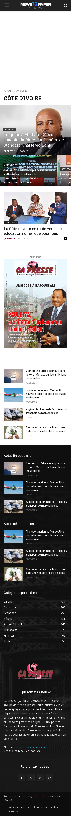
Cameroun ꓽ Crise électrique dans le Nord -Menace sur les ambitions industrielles (46, 374)
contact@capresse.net (33, 747)
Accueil (7, 90)
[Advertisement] (35, 47)
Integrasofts (39, 796)
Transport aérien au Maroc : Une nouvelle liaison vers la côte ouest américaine (46, 394)
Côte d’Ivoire (10, 165)
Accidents (10, 129)
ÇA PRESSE (9, 238)
